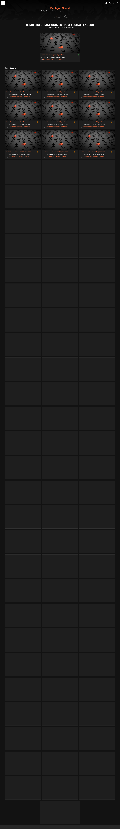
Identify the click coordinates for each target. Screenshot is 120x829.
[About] (106, 3)
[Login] (117, 3)
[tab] (56, 17)
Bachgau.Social (60, 8)
